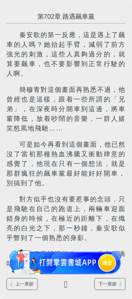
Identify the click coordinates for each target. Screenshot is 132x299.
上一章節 (22, 284)
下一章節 (110, 284)
